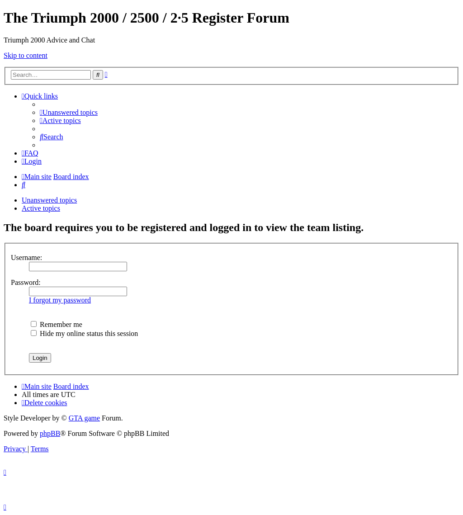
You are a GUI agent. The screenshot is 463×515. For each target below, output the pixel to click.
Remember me (56, 324)
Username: (26, 257)
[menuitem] (69, 112)
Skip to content (25, 55)
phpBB (50, 433)
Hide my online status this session (84, 333)
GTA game (84, 418)
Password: (26, 282)
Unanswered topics (49, 200)
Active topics (41, 208)
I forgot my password (60, 300)
